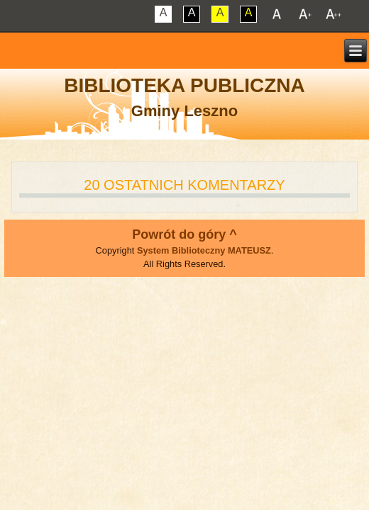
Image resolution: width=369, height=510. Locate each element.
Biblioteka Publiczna (184, 85)
